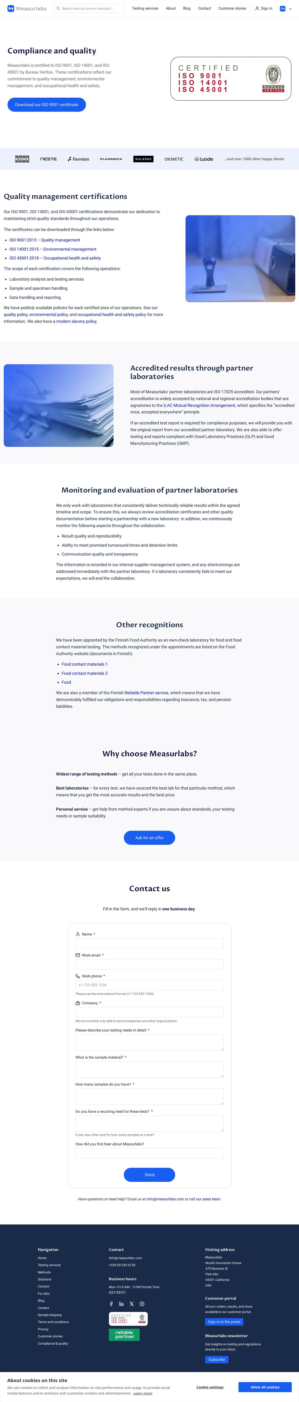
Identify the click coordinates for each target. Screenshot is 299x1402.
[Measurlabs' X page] (131, 1304)
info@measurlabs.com (165, 1199)
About (171, 8)
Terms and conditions (53, 1322)
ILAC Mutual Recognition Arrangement (199, 405)
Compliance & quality (53, 1343)
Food (66, 682)
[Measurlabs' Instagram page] (142, 1304)
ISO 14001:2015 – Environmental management (52, 249)
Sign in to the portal (224, 1322)
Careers (43, 1308)
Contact (204, 8)
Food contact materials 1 (85, 664)
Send (149, 1174)
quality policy (16, 314)
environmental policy (48, 314)
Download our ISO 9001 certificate (46, 104)
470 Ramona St (216, 1268)
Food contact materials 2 (85, 673)
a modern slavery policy (74, 321)
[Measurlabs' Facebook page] (111, 1304)
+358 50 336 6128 (122, 1265)
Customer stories (232, 8)
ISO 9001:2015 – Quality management (44, 239)
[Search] (89, 8)
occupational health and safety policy (112, 314)
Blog (187, 8)
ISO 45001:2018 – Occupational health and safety (55, 258)
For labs (44, 1293)
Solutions (44, 1279)
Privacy (43, 1329)
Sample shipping (50, 1315)
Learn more (143, 1393)
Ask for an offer (149, 837)
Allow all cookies (265, 1387)
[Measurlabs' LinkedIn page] (121, 1304)
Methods (44, 1272)
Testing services (145, 8)
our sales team (208, 1199)
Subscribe (217, 1359)
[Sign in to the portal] (263, 8)
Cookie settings (210, 1387)
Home (42, 1258)
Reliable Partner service (146, 692)
